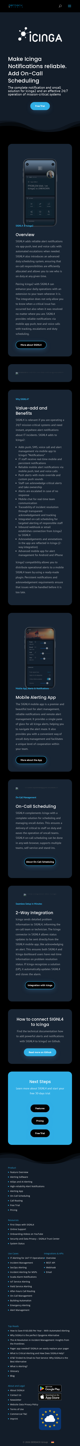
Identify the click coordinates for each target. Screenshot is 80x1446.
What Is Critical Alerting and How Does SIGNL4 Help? (37, 1353)
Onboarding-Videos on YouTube (26, 1233)
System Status (17, 1243)
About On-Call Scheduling (40, 861)
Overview (51, 1257)
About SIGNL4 (17, 1390)
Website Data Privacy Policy (24, 1404)
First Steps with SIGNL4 (22, 1224)
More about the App (31, 760)
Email (49, 1272)
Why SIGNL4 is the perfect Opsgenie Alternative (34, 1335)
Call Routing (16, 1200)
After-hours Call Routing (22, 1291)
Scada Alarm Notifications (23, 1276)
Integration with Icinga (40, 985)
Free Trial (40, 105)
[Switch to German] (52, 1442)
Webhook (51, 1267)
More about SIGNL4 (31, 344)
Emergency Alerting (20, 1305)
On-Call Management (21, 1295)
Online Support (18, 1229)
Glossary (14, 1371)
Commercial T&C (18, 1413)
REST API (50, 1262)
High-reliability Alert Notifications (27, 1186)
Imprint (14, 1418)
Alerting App (16, 1191)
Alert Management (19, 1310)
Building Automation (21, 1300)
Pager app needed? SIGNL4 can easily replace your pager (39, 1348)
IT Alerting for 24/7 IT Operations (27, 1257)
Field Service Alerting (21, 1286)
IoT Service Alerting (20, 1281)
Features (40, 1108)
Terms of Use (17, 1409)
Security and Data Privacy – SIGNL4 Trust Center (35, 1238)
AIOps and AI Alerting (21, 1181)
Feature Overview (19, 1172)
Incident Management (21, 1262)
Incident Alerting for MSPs (23, 1272)
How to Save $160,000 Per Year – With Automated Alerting (40, 1330)
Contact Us (15, 1395)
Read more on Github (40, 1052)
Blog (12, 1375)
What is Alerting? (19, 1366)
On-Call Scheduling (20, 1195)
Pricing (40, 1120)
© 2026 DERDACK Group (35, 1442)
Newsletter (15, 1399)
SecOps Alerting (18, 1267)
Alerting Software (19, 1176)
